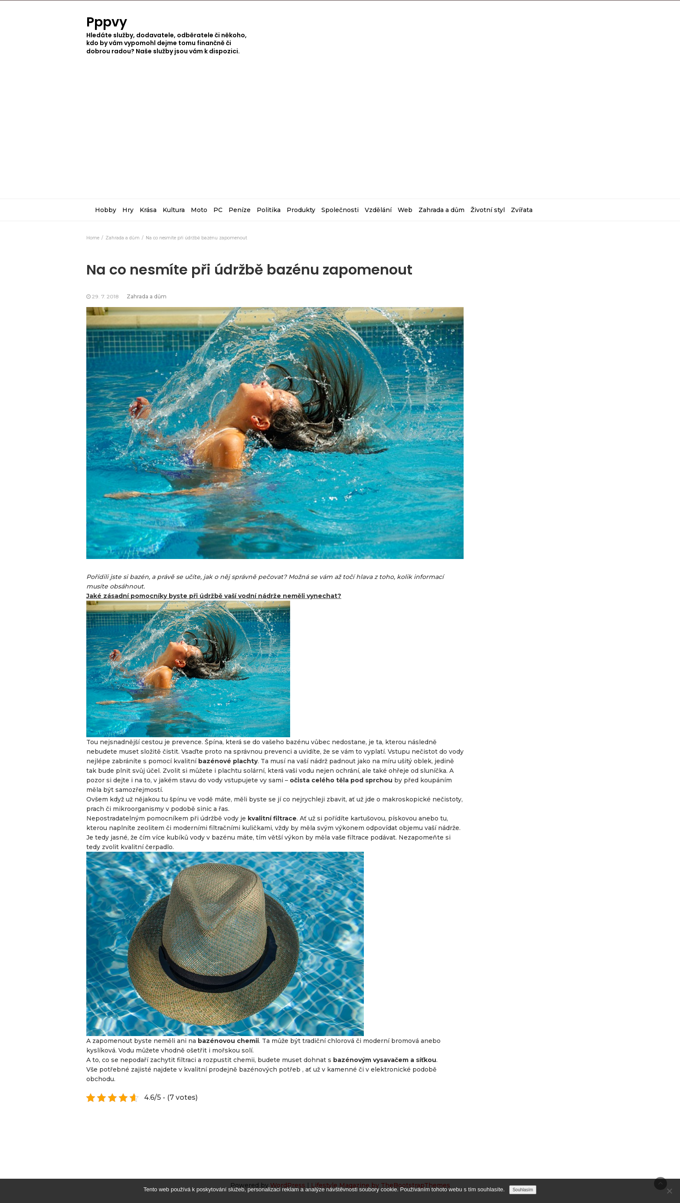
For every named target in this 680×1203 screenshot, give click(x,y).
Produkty (301, 210)
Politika (269, 210)
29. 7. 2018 (105, 296)
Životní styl (488, 210)
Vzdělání (378, 210)
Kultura (174, 210)
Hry (128, 210)
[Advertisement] (340, 133)
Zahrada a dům (441, 210)
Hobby (105, 210)
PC (217, 210)
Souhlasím (523, 1189)
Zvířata (522, 210)
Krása (148, 210)
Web (405, 210)
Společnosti (340, 210)
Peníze (240, 210)
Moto (199, 210)
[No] (669, 1191)
